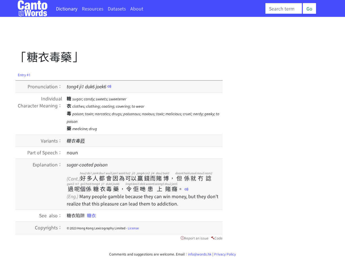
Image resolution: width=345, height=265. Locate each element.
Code (218, 237)
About (136, 8)
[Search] (283, 8)
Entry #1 (24, 74)
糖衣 (91, 215)
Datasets (117, 8)
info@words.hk (200, 254)
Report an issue (196, 237)
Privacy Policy (225, 254)
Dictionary (66, 8)
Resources (92, 8)
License (133, 228)
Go (309, 8)
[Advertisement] (117, 35)
